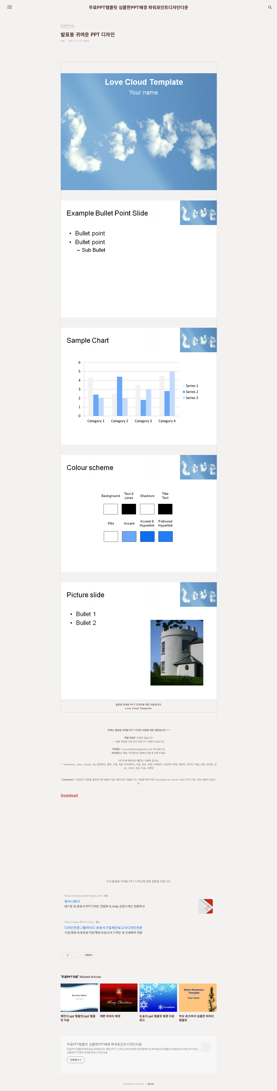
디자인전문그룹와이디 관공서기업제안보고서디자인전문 (103, 927)
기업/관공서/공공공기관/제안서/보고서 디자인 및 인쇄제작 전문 (103, 932)
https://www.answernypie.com (83, 895)
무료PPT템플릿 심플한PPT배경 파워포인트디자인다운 (138, 7)
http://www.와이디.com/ (79, 922)
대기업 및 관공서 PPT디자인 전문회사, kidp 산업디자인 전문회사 (104, 906)
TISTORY (139, 1083)
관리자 (151, 1083)
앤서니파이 (72, 901)
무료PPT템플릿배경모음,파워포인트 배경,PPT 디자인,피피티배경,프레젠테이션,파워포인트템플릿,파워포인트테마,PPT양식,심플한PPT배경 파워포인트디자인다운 (133, 1050)
